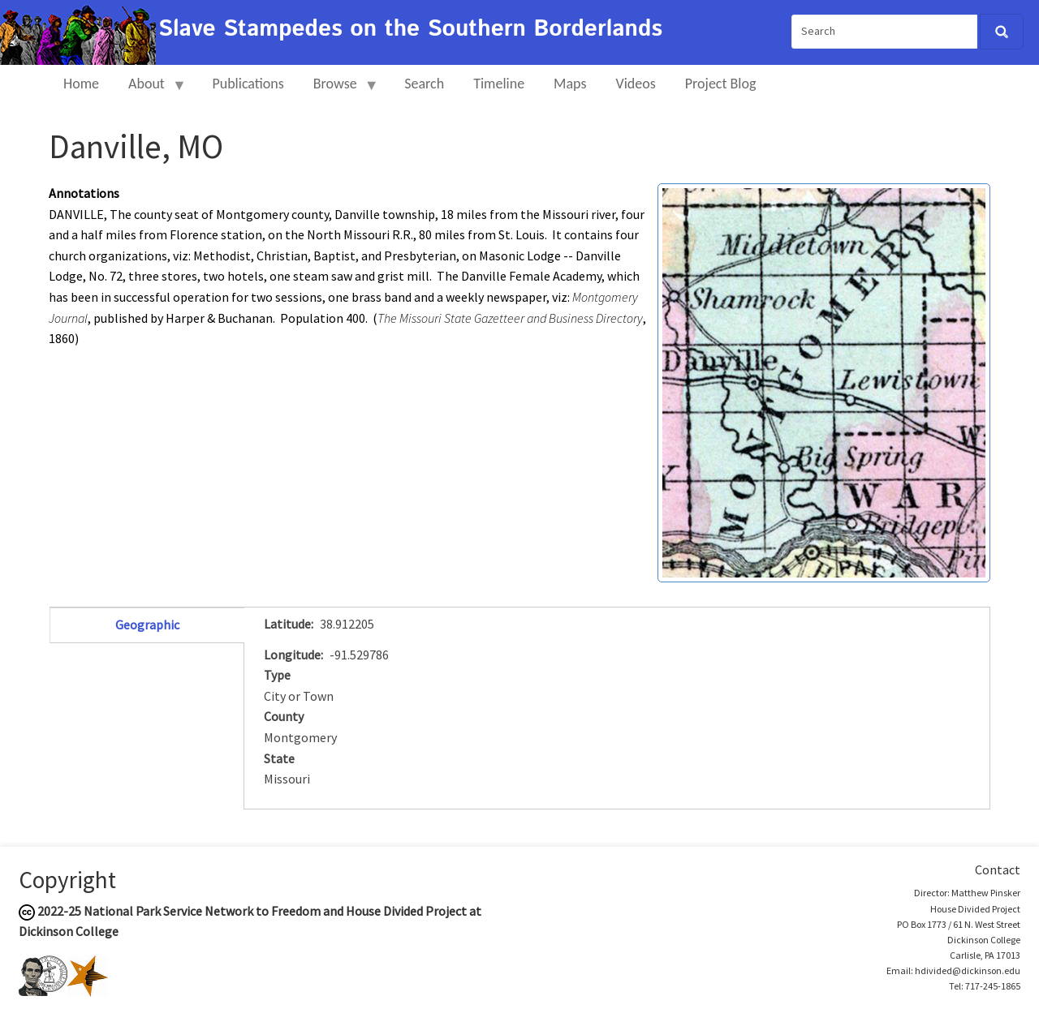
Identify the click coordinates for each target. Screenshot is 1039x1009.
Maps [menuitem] (570, 83)
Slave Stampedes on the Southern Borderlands (410, 29)
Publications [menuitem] (247, 83)
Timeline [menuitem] (498, 83)
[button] (823, 381)
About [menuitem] (150, 90)
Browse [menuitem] (339, 90)
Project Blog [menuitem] (721, 83)
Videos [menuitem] (636, 83)
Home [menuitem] (81, 83)
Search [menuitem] (424, 83)
